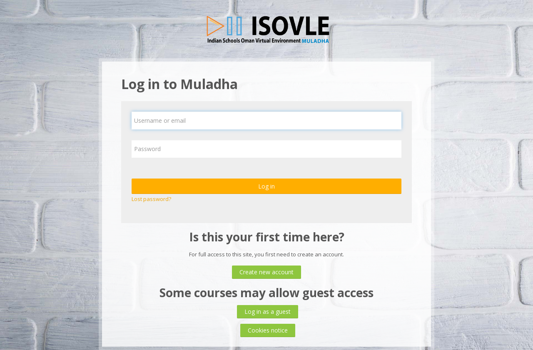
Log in (266, 186)
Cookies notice (268, 330)
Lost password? (151, 199)
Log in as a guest (267, 311)
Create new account (266, 272)
